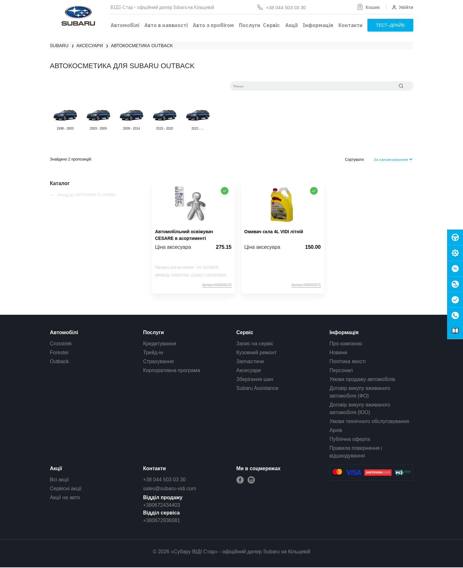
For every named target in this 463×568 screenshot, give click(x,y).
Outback (59, 361)
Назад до (83, 195)
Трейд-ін (153, 352)
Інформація (318, 25)
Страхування (158, 361)
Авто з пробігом (213, 25)
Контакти (350, 25)
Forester (59, 352)
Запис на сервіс (255, 343)
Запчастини (250, 361)
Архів (335, 430)
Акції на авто (65, 497)
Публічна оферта (349, 439)
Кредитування (159, 343)
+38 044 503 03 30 (164, 479)
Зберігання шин (254, 379)
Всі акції (59, 479)
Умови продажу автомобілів (362, 379)
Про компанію (345, 343)
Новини (338, 352)
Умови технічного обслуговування (369, 421)
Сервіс (271, 25)
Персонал (341, 370)
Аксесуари (248, 370)
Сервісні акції (66, 488)
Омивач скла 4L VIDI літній (273, 231)
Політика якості (347, 361)
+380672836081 (161, 520)
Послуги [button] (249, 25)
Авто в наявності (166, 25)
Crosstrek (61, 343)
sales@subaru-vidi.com (169, 488)
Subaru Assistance (257, 388)
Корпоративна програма (171, 370)
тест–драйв (390, 25)
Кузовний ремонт (256, 352)
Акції (291, 25)
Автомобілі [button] (125, 25)
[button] (368, 7)
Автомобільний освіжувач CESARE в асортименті (184, 235)
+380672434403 (161, 505)
